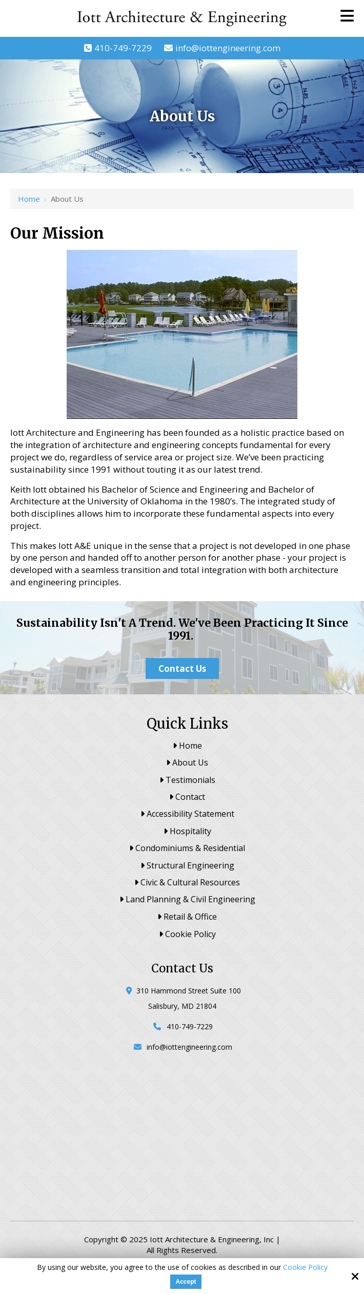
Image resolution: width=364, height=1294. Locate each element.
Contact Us (182, 668)
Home (29, 199)
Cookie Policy (305, 1267)
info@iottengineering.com (227, 48)
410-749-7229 (123, 48)
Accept (185, 1281)
